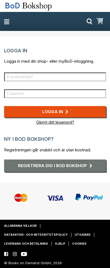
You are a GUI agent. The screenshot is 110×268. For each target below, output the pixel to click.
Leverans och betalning (26, 243)
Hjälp (60, 243)
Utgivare (83, 235)
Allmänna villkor (20, 226)
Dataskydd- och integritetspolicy (36, 235)
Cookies (79, 243)
